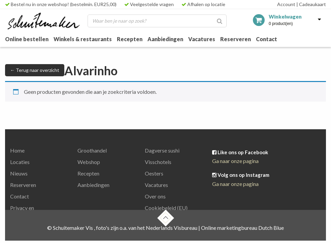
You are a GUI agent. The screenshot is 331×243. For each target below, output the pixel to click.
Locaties (20, 162)
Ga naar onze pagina (235, 161)
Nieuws (19, 173)
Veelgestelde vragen (149, 4)
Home (17, 150)
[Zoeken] (219, 21)
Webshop (88, 162)
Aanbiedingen (165, 39)
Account (286, 4)
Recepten (129, 39)
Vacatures (201, 39)
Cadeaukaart (311, 4)
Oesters (154, 173)
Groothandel (92, 150)
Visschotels (158, 162)
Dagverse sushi (162, 150)
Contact (266, 39)
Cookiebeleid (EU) (166, 208)
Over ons (155, 196)
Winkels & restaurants (83, 39)
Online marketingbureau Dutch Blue (242, 227)
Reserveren (235, 39)
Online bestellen (26, 39)
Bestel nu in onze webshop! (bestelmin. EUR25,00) (61, 4)
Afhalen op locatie (203, 4)
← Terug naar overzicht (34, 70)
